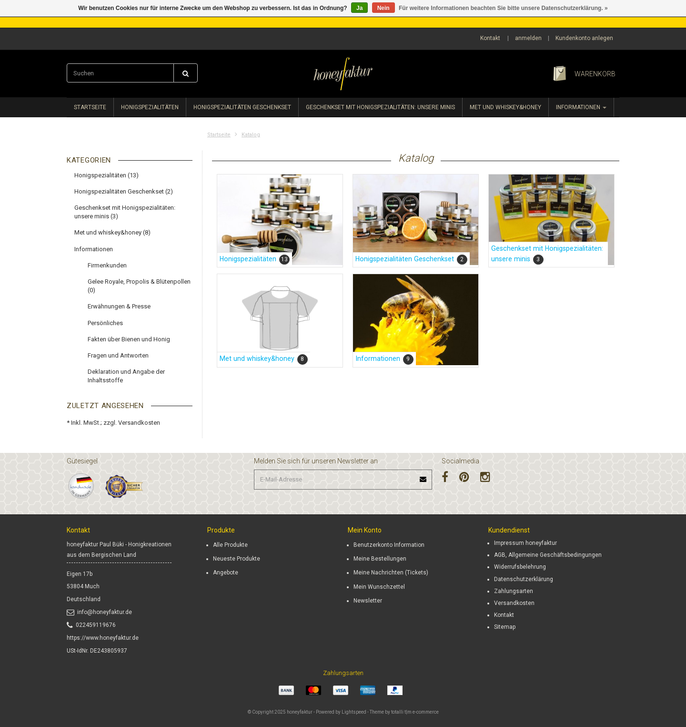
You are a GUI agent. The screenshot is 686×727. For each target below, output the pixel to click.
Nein (383, 8)
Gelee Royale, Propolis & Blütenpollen (139, 286)
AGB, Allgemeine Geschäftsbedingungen (548, 555)
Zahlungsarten (513, 591)
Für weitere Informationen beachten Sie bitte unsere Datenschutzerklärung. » (503, 8)
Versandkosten (139, 422)
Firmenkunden (107, 265)
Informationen (581, 107)
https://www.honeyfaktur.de (103, 638)
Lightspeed (354, 712)
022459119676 (91, 625)
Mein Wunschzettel (379, 587)
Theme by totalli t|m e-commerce (404, 712)
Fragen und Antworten (118, 355)
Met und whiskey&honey (505, 107)
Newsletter (367, 600)
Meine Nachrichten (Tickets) (390, 572)
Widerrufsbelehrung (520, 566)
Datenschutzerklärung (523, 579)
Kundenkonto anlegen (584, 38)
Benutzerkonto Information (388, 545)
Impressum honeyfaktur (525, 543)
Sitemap (504, 627)
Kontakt (490, 38)
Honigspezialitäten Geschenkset (242, 107)
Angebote (225, 572)
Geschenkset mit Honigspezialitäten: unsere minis (380, 107)
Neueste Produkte (236, 558)
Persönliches (105, 323)
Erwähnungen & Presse (119, 306)
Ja (359, 8)
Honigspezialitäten (150, 107)
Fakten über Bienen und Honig (129, 339)
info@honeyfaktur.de (99, 612)
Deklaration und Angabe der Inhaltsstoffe (126, 376)
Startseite (90, 107)
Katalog (251, 135)
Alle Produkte (230, 545)
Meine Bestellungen (379, 558)
